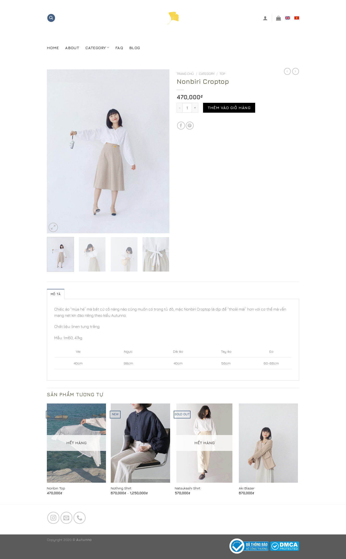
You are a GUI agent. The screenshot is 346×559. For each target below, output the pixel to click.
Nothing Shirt (121, 488)
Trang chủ (185, 74)
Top (222, 74)
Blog (134, 48)
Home (53, 48)
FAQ (119, 48)
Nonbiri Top (56, 488)
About (72, 48)
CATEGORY (97, 47)
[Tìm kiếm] (51, 18)
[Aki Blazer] (268, 443)
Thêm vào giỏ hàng (229, 107)
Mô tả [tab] (56, 294)
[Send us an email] (67, 518)
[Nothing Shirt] (140, 443)
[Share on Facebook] (181, 126)
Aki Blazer (246, 488)
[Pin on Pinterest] (190, 126)
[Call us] (80, 518)
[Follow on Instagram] (53, 518)
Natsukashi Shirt (187, 488)
